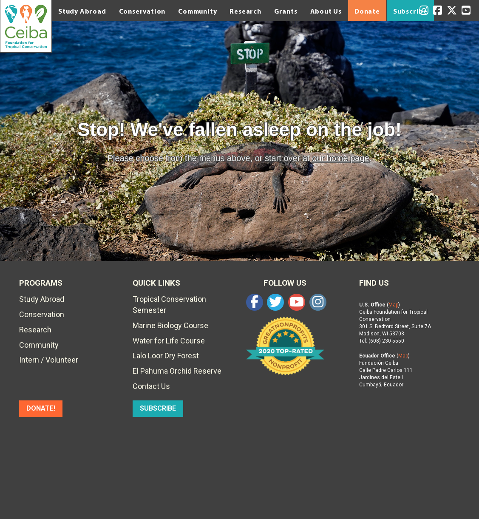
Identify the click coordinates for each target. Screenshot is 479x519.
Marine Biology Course (170, 325)
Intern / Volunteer (48, 359)
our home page (340, 158)
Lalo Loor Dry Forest (166, 355)
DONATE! (40, 408)
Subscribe (410, 11)
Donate (367, 11)
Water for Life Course (169, 340)
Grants (286, 11)
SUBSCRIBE (158, 408)
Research (245, 11)
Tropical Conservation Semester (169, 305)
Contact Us (151, 386)
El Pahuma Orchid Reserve (177, 370)
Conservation (142, 11)
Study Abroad (82, 11)
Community (197, 11)
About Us (326, 11)
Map (393, 305)
